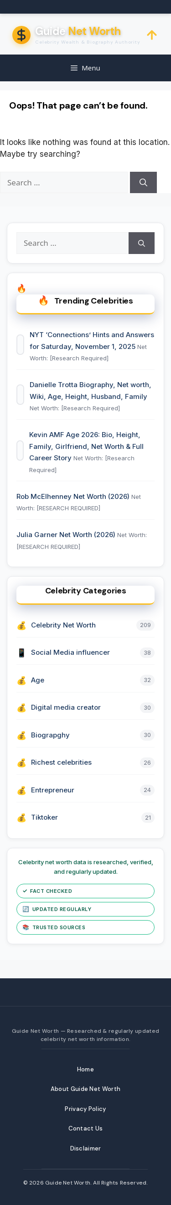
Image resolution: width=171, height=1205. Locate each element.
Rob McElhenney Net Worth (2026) (73, 496)
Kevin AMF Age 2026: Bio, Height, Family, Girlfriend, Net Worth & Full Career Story (86, 446)
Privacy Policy (85, 1109)
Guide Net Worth (67, 1182)
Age (37, 680)
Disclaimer (85, 1148)
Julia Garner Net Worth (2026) (66, 534)
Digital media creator (66, 707)
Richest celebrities (61, 762)
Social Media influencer (70, 652)
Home (85, 1069)
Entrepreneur (52, 790)
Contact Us (85, 1128)
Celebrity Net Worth (63, 625)
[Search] (143, 183)
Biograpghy (50, 735)
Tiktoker (44, 817)
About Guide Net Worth (85, 1089)
